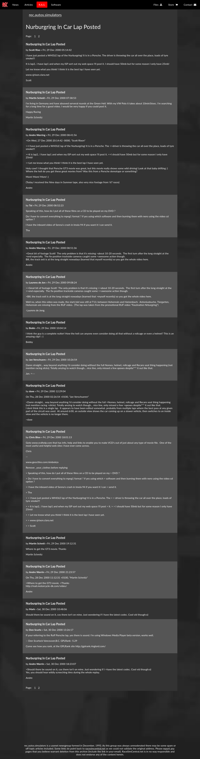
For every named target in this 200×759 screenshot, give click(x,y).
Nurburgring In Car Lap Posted (45, 44)
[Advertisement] (100, 716)
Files (157, 5)
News (15, 4)
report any (168, 748)
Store (173, 5)
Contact (190, 5)
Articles (29, 4)
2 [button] (39, 36)
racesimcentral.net (95, 748)
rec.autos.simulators (45, 15)
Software (56, 4)
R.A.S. (42, 4)
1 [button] (35, 36)
